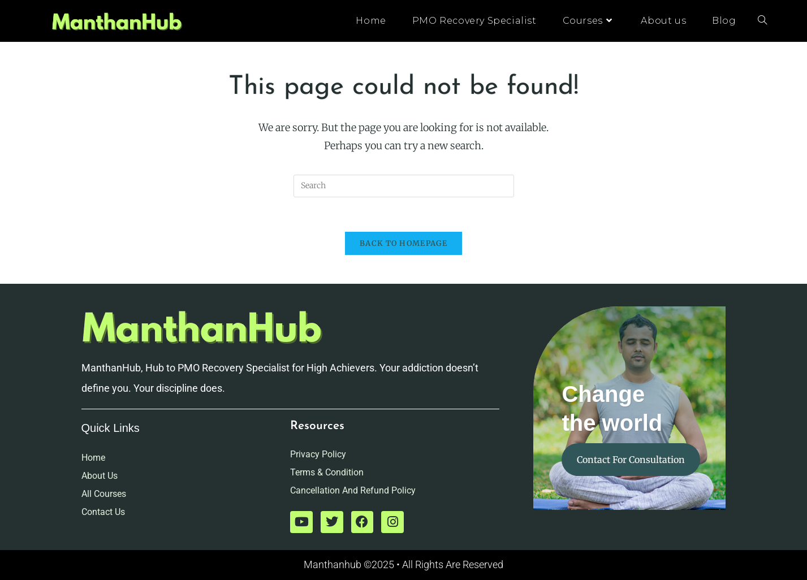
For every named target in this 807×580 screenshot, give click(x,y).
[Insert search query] (404, 186)
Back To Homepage (403, 243)
